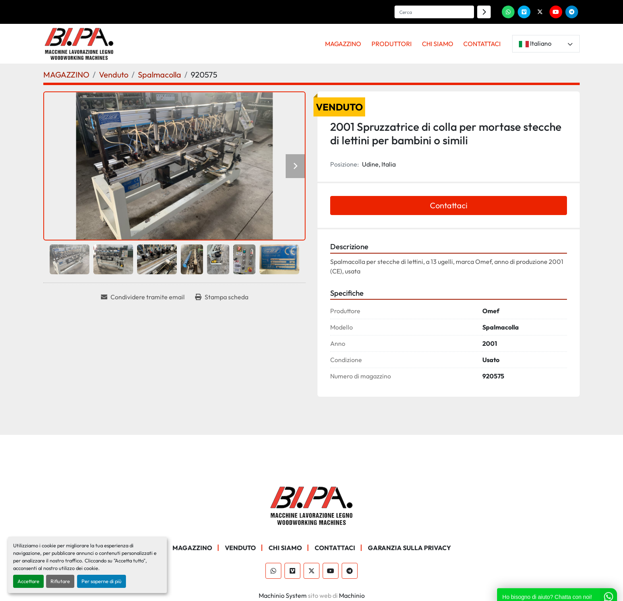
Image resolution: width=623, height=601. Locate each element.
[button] (343, 44)
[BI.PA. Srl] (312, 505)
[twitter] (540, 12)
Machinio (352, 595)
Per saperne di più (101, 581)
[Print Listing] (221, 296)
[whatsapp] (508, 12)
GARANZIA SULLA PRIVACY (409, 548)
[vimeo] (524, 12)
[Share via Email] (143, 296)
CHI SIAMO (437, 44)
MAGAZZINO (343, 44)
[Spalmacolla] (159, 74)
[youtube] (555, 12)
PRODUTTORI (391, 44)
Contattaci (448, 205)
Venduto (240, 548)
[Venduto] (113, 74)
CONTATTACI (482, 44)
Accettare (28, 581)
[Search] (434, 12)
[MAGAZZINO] (66, 74)
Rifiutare (60, 581)
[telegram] (571, 12)
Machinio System (283, 595)
